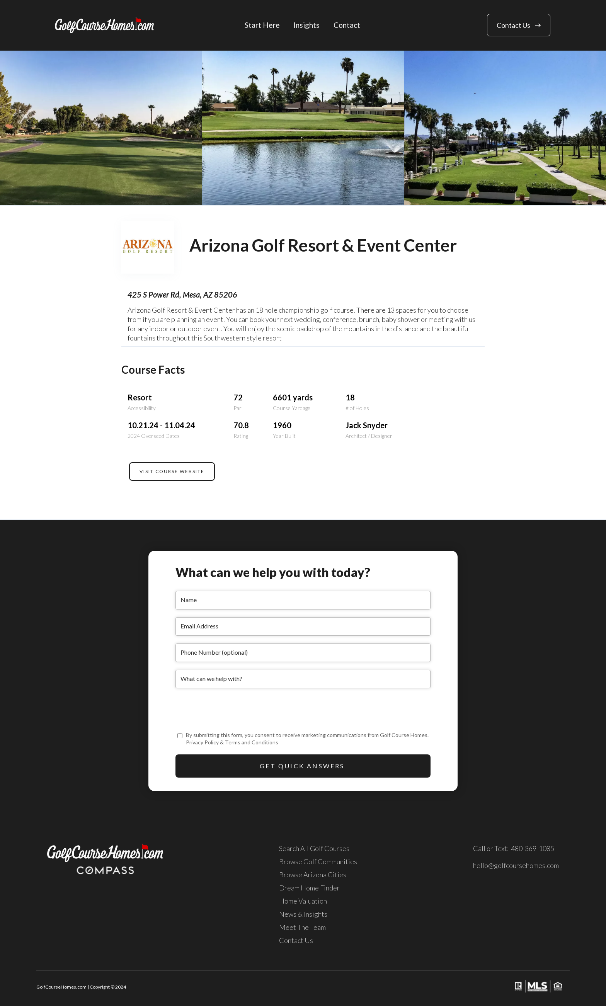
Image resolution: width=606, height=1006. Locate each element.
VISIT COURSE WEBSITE (172, 471)
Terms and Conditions (251, 742)
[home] (104, 25)
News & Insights (303, 914)
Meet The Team (302, 927)
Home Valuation (303, 901)
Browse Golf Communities (318, 861)
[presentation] (234, 711)
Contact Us (296, 940)
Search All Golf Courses (314, 848)
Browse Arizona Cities (312, 874)
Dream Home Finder (309, 887)
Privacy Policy (202, 742)
